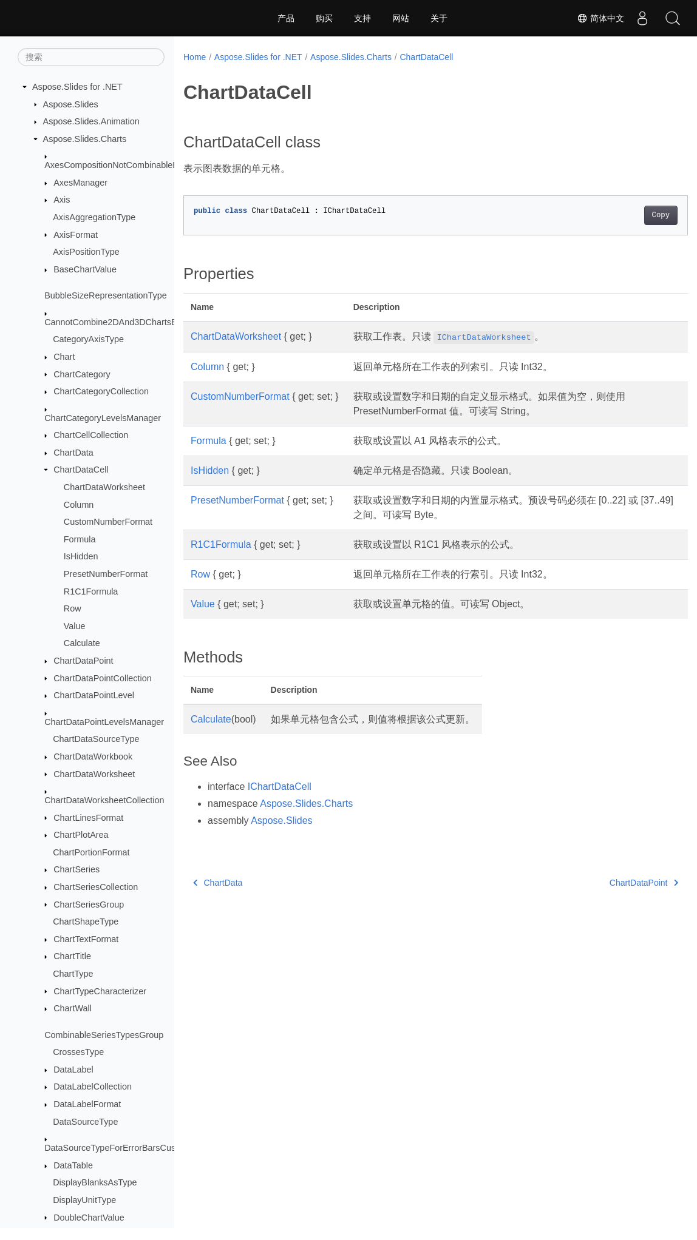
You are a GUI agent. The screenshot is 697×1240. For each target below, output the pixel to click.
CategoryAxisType (88, 339)
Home (194, 57)
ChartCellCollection (90, 435)
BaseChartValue (85, 269)
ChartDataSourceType (96, 739)
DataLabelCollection (92, 1086)
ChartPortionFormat (91, 852)
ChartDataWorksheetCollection (104, 800)
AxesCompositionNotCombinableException (127, 165)
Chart (64, 357)
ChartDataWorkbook (92, 756)
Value (75, 626)
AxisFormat (75, 235)
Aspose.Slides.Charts (85, 139)
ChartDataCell (80, 469)
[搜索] (91, 57)
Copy (625, 215)
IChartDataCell (279, 786)
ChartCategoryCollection (101, 391)
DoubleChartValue (88, 1217)
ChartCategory (81, 374)
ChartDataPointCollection (102, 678)
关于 (438, 18)
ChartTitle (72, 956)
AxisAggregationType (94, 217)
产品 (285, 18)
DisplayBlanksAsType (95, 1182)
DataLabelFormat (87, 1104)
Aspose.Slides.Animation (91, 121)
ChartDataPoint (83, 660)
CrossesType (78, 1052)
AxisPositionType (86, 252)
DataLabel (73, 1069)
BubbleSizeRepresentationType (105, 295)
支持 (362, 18)
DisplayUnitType (84, 1200)
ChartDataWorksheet (104, 487)
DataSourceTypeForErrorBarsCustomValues (130, 1148)
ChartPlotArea (80, 835)
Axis (61, 199)
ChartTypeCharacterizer (99, 991)
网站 (400, 18)
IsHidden (81, 556)
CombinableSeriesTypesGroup (103, 1035)
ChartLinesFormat (88, 818)
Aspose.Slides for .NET (77, 87)
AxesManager (80, 182)
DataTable (73, 1165)
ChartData (73, 452)
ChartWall (72, 1008)
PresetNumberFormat (106, 574)
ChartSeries (76, 869)
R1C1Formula (91, 591)
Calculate (82, 643)
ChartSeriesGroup (88, 904)
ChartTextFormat (85, 939)
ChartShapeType (85, 921)
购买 (324, 18)
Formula (80, 539)
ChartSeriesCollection (95, 887)
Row (72, 608)
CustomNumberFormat (108, 522)
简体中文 (600, 18)
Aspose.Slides (70, 104)
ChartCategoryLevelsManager (102, 418)
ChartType (73, 974)
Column (79, 505)
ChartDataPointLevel (93, 695)
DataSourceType (85, 1122)
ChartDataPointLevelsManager (104, 722)
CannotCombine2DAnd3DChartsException (126, 322)
